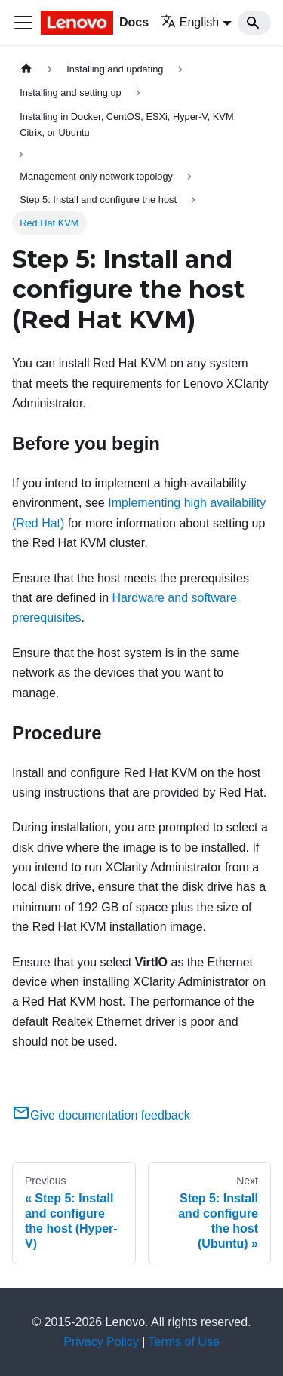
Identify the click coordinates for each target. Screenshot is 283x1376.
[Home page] (26, 69)
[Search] (254, 23)
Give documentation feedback (101, 1115)
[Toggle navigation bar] (23, 22)
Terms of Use (184, 1341)
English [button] (190, 22)
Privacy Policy (101, 1341)
